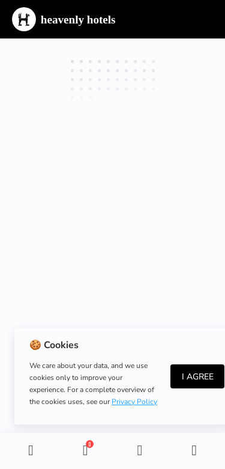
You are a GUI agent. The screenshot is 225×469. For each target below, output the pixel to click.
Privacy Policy (134, 401)
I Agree (198, 376)
